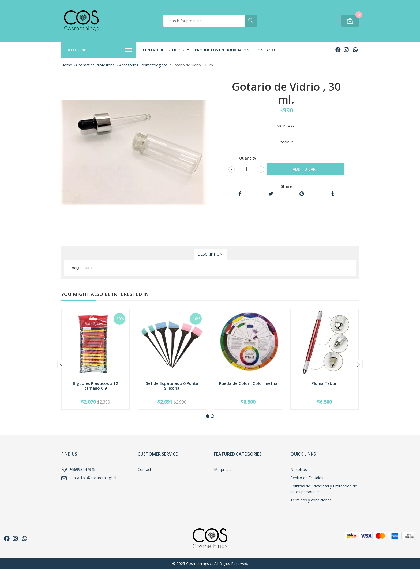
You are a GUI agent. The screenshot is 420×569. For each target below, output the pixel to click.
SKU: (281, 125)
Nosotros (298, 469)
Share (286, 186)
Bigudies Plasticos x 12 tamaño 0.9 (95, 385)
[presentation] (61, 364)
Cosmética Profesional (95, 65)
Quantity (247, 158)
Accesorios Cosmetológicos (143, 65)
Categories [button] (98, 50)
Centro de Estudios (163, 50)
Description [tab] (210, 254)
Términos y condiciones (311, 500)
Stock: (284, 142)
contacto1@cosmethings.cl (92, 477)
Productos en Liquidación (222, 50)
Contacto (266, 50)
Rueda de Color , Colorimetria (248, 383)
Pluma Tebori (325, 383)
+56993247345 (82, 469)
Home (66, 65)
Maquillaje (223, 469)
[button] (207, 416)
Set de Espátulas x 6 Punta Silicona (172, 385)
